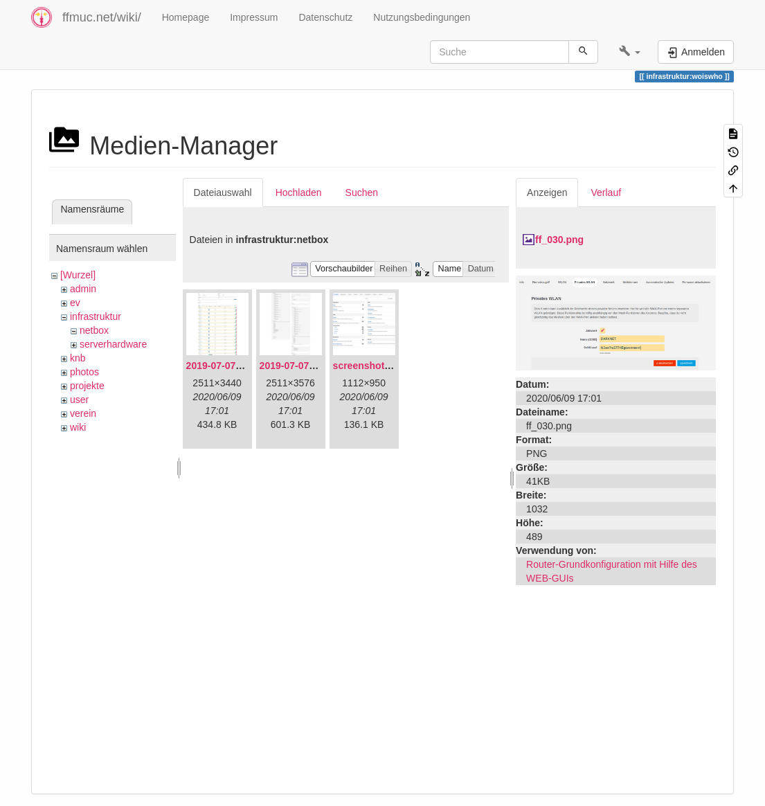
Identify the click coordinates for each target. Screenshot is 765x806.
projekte (87, 385)
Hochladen (299, 192)
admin (83, 288)
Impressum (254, 17)
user (79, 399)
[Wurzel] (78, 274)
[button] (630, 52)
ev (75, 302)
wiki (78, 427)
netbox (94, 330)
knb (78, 358)
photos (84, 371)
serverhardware (113, 344)
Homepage (186, 17)
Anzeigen (547, 192)
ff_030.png (559, 239)
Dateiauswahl (223, 192)
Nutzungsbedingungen (421, 17)
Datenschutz (325, 17)
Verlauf (606, 192)
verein (83, 413)
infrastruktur (95, 316)
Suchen (361, 192)
